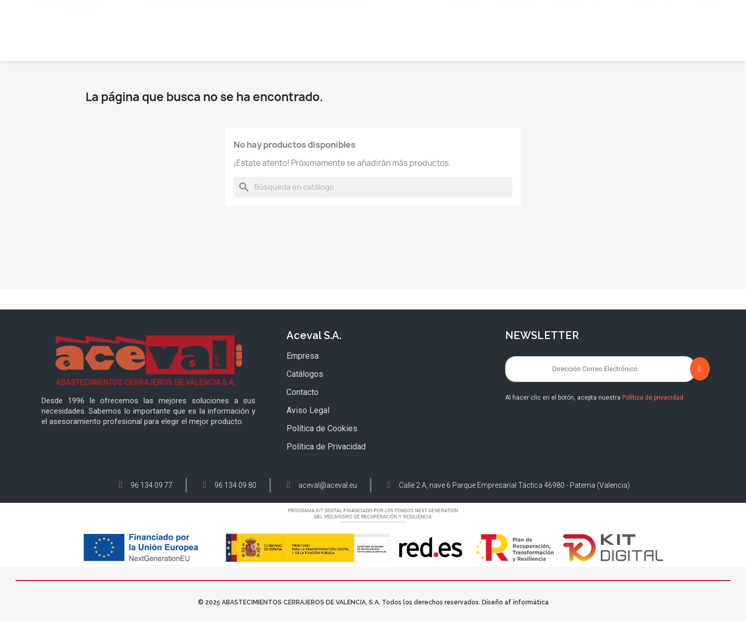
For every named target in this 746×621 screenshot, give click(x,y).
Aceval (466, 42)
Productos (579, 42)
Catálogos (648, 42)
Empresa (515, 42)
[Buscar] (373, 187)
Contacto (710, 42)
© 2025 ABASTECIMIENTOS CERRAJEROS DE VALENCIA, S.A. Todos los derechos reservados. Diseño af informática (373, 602)
